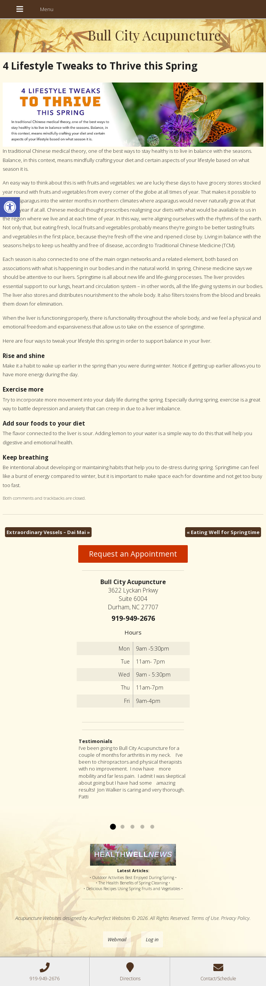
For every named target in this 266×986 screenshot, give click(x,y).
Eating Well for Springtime (223, 532)
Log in (152, 939)
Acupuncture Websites (38, 918)
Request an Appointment (133, 554)
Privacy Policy (235, 918)
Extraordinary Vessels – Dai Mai (48, 532)
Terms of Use (205, 918)
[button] (10, 207)
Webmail (117, 939)
